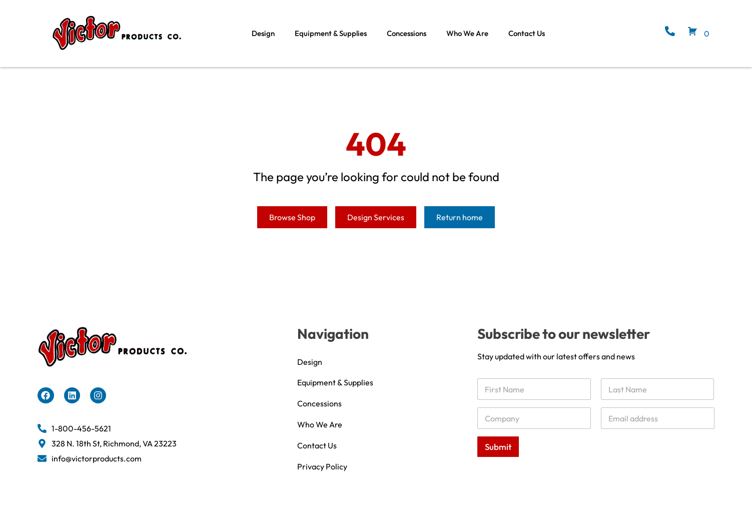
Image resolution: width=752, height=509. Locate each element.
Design (263, 33)
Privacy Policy (322, 478)
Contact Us (526, 33)
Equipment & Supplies (331, 33)
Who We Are (467, 33)
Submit (498, 458)
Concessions (406, 33)
